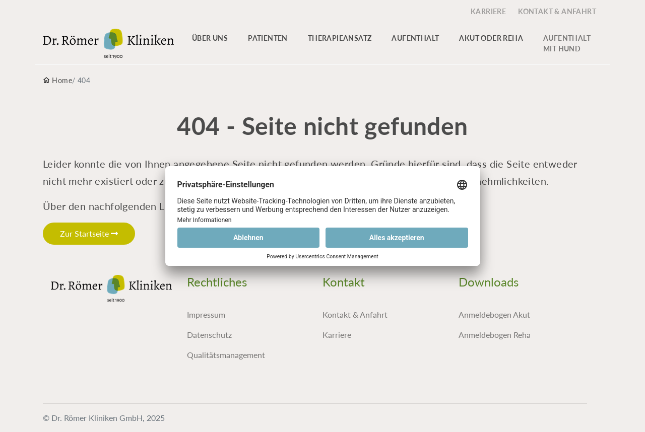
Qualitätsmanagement (226, 354)
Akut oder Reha (491, 38)
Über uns (210, 38)
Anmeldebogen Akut (494, 314)
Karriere (336, 334)
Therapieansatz (340, 38)
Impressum (206, 314)
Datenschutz (209, 334)
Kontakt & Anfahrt (355, 314)
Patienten (268, 38)
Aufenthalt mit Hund (567, 43)
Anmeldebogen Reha (495, 334)
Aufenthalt (415, 38)
